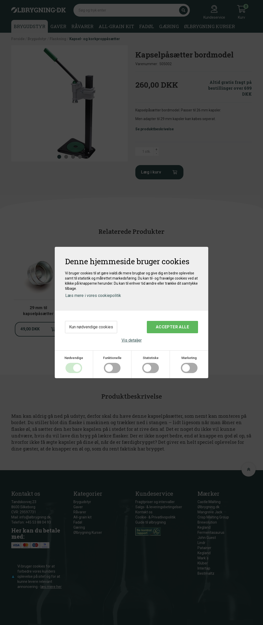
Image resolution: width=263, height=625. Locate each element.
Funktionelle (112, 358)
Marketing (189, 358)
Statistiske (151, 358)
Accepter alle (172, 327)
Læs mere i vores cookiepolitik (93, 295)
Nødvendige (73, 358)
